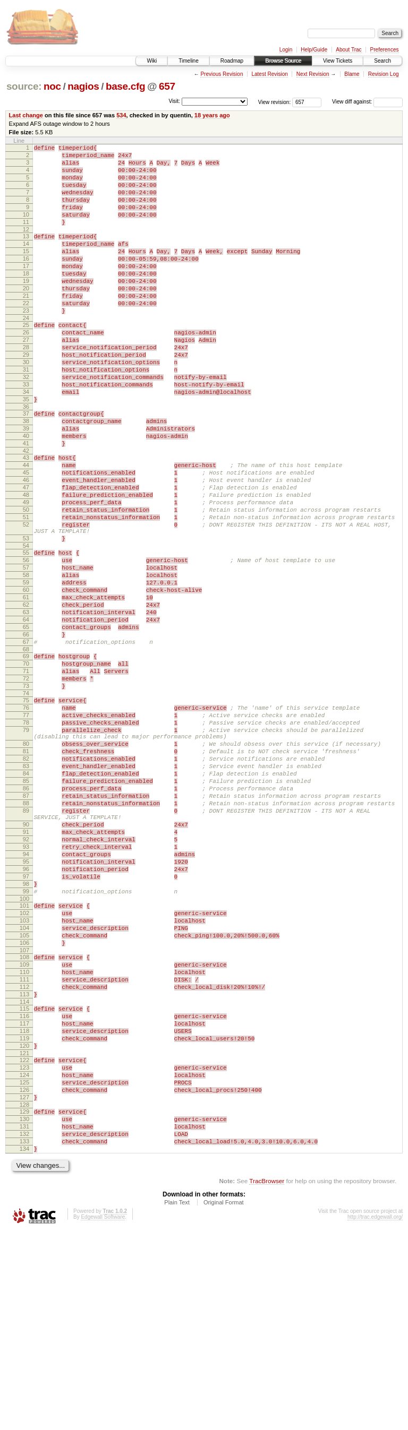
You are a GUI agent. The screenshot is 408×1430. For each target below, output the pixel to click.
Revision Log (383, 74)
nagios (83, 86)
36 (26, 459)
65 (26, 722)
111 (24, 1145)
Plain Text (177, 1401)
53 (26, 616)
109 (24, 1127)
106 (24, 1102)
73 (26, 792)
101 (24, 1057)
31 (26, 414)
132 (24, 1328)
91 (26, 969)
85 (26, 906)
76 (26, 817)
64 (26, 713)
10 (26, 229)
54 (26, 625)
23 (26, 344)
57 (26, 650)
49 (26, 572)
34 (26, 441)
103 (24, 1075)
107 (24, 1111)
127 (24, 1285)
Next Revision (312, 74)
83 (26, 888)
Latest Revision (269, 74)
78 (26, 835)
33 (26, 432)
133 (24, 1337)
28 (26, 387)
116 (24, 1188)
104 (24, 1084)
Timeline (188, 61)
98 (26, 1032)
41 (26, 502)
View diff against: (367, 102)
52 (26, 599)
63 (26, 704)
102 (24, 1066)
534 (121, 115)
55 (26, 632)
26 (26, 369)
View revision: (274, 102)
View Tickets (337, 61)
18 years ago (212, 115)
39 (26, 484)
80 (26, 861)
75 (26, 808)
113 (24, 1163)
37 (26, 466)
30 (26, 405)
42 (26, 511)
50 (26, 581)
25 (26, 360)
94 (26, 996)
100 (24, 1050)
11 (26, 238)
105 (24, 1093)
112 (24, 1154)
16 (26, 281)
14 (26, 263)
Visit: (174, 101)
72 (26, 783)
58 (26, 659)
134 (24, 1346)
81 (26, 870)
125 (24, 1267)
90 (26, 960)
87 (26, 924)
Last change (26, 115)
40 (26, 493)
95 (26, 1005)
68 (26, 749)
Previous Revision (221, 74)
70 (26, 765)
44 (26, 527)
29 (26, 396)
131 (24, 1319)
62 (26, 695)
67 (26, 740)
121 (24, 1233)
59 (26, 668)
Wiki (152, 61)
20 (26, 317)
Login (285, 50)
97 (26, 1023)
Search (382, 61)
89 (26, 943)
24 (26, 353)
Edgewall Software (103, 1416)
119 (24, 1215)
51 (26, 590)
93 (26, 987)
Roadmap (231, 61)
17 (26, 290)
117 (24, 1197)
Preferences (384, 50)
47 (26, 554)
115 (24, 1179)
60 (26, 677)
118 (24, 1206)
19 (26, 308)
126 (24, 1276)
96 (26, 1014)
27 (26, 378)
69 (26, 756)
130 (24, 1310)
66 (26, 731)
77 (26, 826)
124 (24, 1258)
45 (26, 536)
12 (26, 247)
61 (26, 686)
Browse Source (283, 61)
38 (26, 475)
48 (26, 563)
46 (26, 545)
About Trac (348, 50)
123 (24, 1249)
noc (52, 86)
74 (26, 801)
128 (24, 1294)
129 (24, 1301)
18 (26, 299)
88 (26, 934)
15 (26, 272)
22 (26, 335)
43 (26, 518)
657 (167, 86)
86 (26, 915)
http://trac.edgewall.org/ (375, 1416)
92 (26, 978)
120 (24, 1224)
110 (24, 1136)
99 (26, 1041)
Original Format (223, 1401)
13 (26, 254)
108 (24, 1118)
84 (26, 897)
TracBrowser (266, 1379)
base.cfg (125, 86)
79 (26, 844)
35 (26, 450)
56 (26, 641)
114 (24, 1172)
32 (26, 423)
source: (23, 86)
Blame (351, 74)
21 (26, 326)
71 (26, 774)
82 (26, 879)
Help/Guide (314, 50)
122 (24, 1240)
